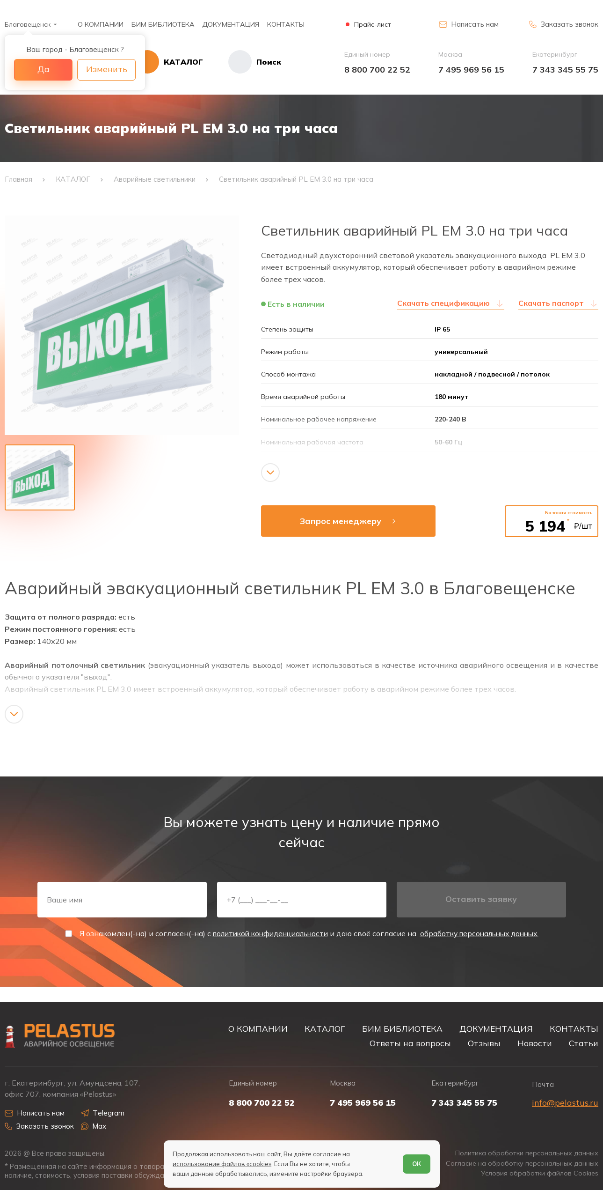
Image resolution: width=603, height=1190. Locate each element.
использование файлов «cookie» (222, 1163)
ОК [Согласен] (416, 1163)
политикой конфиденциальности (266, 946)
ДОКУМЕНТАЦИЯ (230, 24)
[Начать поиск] (255, 62)
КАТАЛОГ (325, 1029)
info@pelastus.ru (565, 1102)
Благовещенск (28, 24)
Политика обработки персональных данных (524, 1153)
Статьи (583, 1043)
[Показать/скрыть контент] (270, 480)
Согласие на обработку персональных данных (520, 1164)
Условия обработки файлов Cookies (538, 1174)
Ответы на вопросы (410, 1043)
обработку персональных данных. (484, 946)
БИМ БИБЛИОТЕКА (163, 24)
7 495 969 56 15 (471, 69)
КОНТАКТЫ (286, 24)
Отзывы (484, 1043)
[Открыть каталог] (182, 62)
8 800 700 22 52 (377, 69)
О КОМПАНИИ (101, 24)
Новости (534, 1043)
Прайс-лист (372, 25)
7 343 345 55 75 (565, 69)
